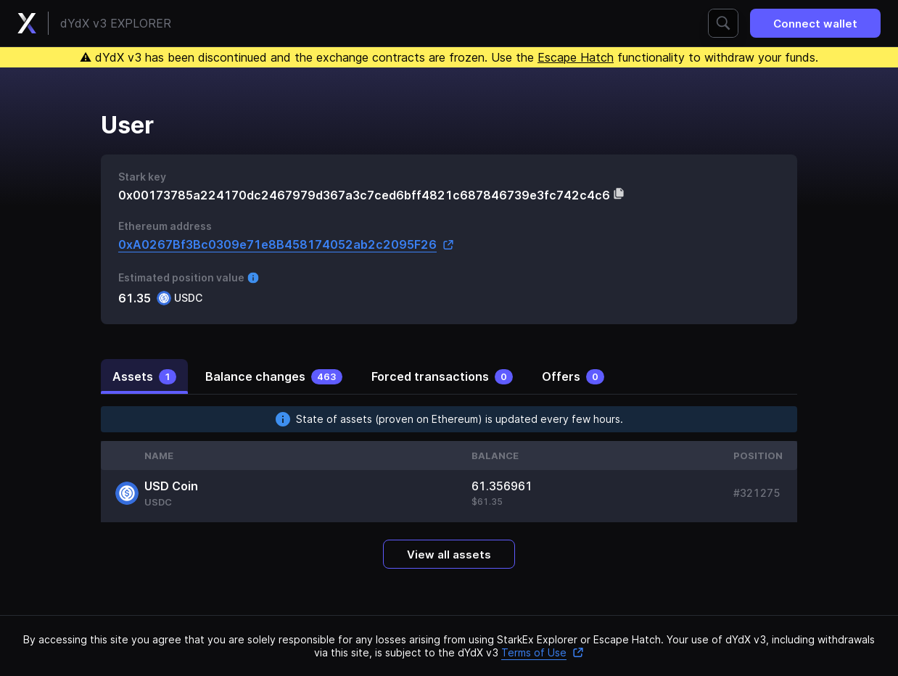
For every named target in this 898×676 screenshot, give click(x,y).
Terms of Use (542, 652)
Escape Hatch (575, 57)
